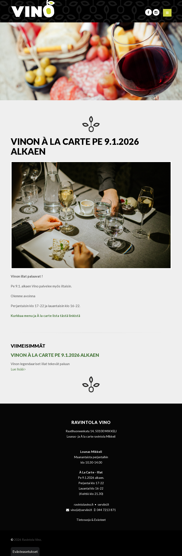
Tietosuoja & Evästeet (91, 520)
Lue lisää (18, 369)
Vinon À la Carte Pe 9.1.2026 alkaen (55, 355)
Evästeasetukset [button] (25, 551)
